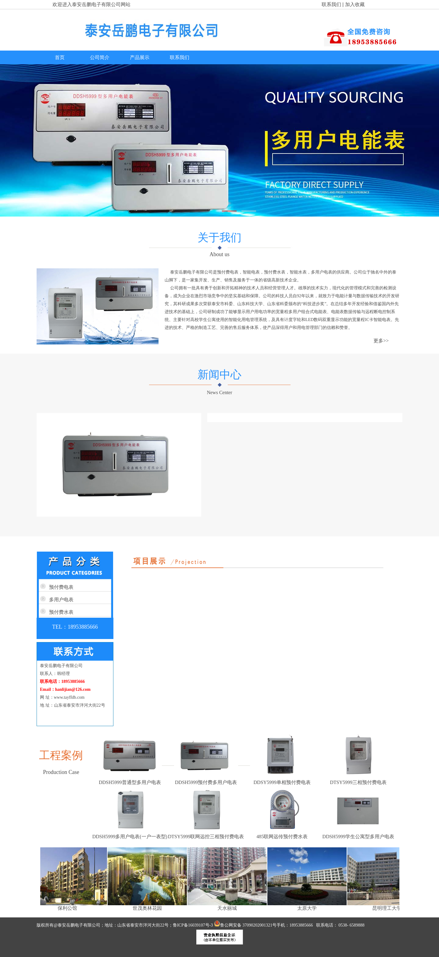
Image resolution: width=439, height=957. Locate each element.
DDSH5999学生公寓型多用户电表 (358, 836)
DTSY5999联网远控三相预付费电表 (206, 836)
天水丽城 (228, 908)
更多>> (381, 340)
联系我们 (331, 4)
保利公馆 (68, 908)
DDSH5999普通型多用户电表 (130, 782)
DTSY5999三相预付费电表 (358, 782)
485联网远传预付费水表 (282, 836)
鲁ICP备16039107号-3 (193, 925)
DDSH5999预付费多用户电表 (206, 782)
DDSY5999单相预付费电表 (282, 782)
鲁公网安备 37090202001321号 (245, 925)
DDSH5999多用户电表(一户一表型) (129, 836)
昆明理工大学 (388, 908)
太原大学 (308, 908)
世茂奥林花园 (148, 908)
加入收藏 (355, 4)
